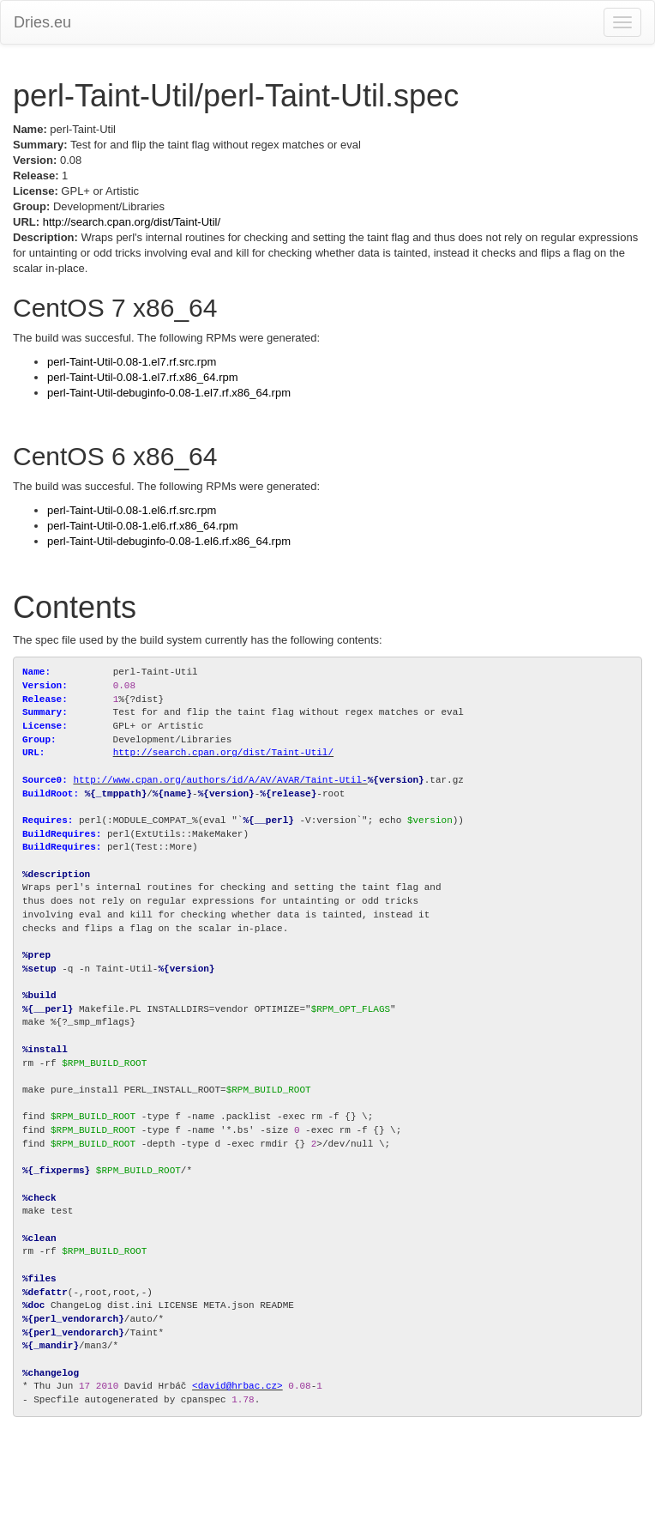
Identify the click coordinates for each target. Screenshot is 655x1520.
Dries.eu (42, 22)
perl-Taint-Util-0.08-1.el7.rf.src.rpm (131, 361)
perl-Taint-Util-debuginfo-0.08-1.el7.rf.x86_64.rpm (169, 392)
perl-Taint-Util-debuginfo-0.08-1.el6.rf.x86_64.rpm (169, 541)
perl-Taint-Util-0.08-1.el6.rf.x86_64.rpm (142, 525)
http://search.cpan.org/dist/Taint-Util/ (131, 221)
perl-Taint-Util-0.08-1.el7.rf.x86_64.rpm (142, 377)
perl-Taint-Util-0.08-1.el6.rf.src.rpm (131, 510)
